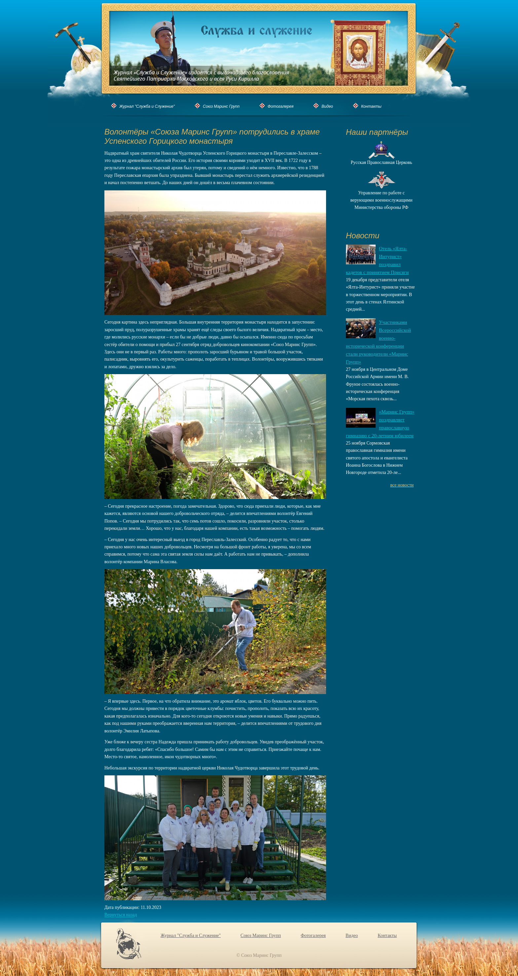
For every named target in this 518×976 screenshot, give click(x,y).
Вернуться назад (120, 915)
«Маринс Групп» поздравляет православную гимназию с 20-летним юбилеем (380, 423)
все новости (402, 485)
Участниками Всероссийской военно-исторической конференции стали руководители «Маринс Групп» (378, 342)
